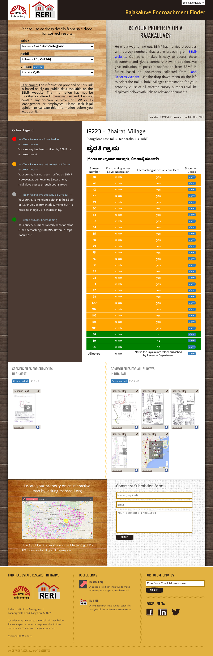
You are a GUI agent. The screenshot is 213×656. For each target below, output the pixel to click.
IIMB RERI (94, 600)
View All (38, 67)
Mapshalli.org (96, 582)
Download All (20, 381)
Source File (19, 427)
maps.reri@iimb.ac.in (20, 635)
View (192, 177)
